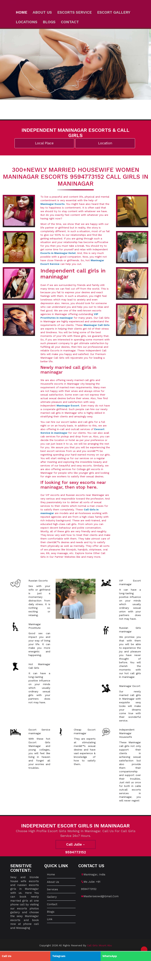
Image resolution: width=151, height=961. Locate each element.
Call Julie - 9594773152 (75, 845)
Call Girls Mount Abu (99, 945)
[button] (144, 949)
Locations (26, 22)
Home (21, 12)
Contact (70, 22)
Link (49, 919)
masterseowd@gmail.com (101, 896)
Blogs (49, 22)
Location (105, 143)
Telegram (58, 956)
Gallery (52, 896)
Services (52, 889)
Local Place (44, 143)
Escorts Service (74, 12)
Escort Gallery (113, 12)
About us (42, 12)
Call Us (6, 956)
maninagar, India (94, 874)
